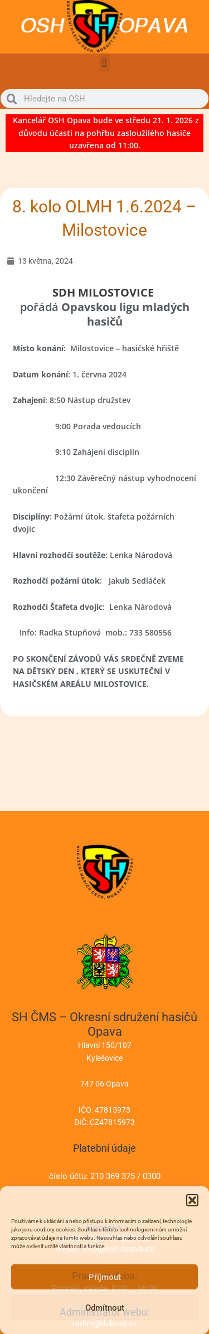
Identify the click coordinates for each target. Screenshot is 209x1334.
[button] (192, 1200)
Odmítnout (104, 1308)
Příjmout (105, 1277)
